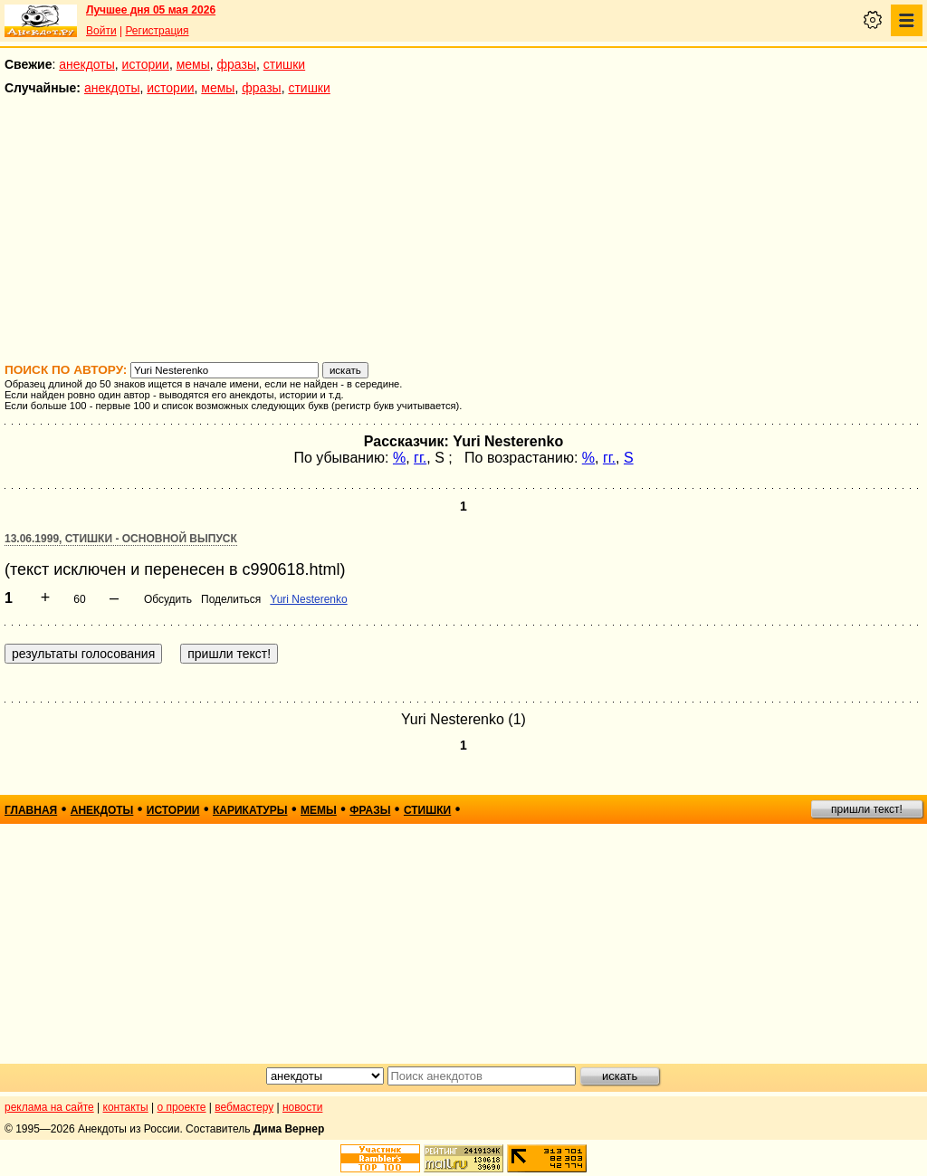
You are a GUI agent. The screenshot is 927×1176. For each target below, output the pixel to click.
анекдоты (87, 64)
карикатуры (250, 810)
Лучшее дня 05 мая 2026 (150, 10)
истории (145, 64)
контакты (125, 1107)
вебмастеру (244, 1107)
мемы (193, 64)
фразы (236, 64)
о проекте (182, 1107)
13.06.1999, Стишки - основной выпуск (121, 538)
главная (31, 810)
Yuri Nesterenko (308, 599)
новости (302, 1107)
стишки (284, 64)
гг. (420, 457)
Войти (101, 30)
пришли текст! (867, 809)
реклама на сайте (49, 1107)
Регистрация (156, 30)
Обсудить (168, 599)
